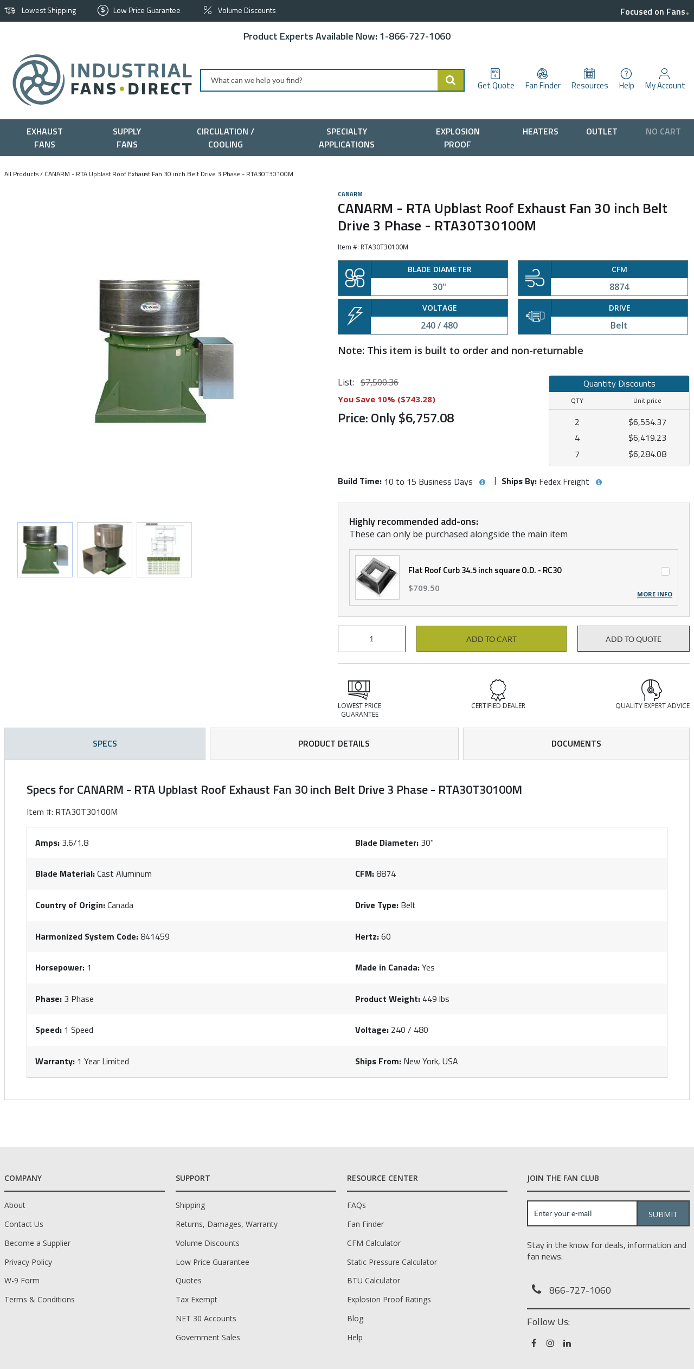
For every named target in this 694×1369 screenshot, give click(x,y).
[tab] (347, 930)
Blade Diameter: (387, 842)
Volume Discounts (208, 1243)
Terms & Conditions (39, 1299)
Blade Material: (65, 873)
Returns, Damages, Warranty (227, 1224)
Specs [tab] (105, 743)
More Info (654, 594)
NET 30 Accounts (206, 1318)
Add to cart (491, 639)
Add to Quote (633, 639)
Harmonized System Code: (86, 936)
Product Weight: (387, 998)
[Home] (97, 80)
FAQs (356, 1205)
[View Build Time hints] (482, 482)
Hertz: (367, 936)
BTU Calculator (373, 1280)
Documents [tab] (576, 743)
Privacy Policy (28, 1262)
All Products (21, 174)
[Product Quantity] (372, 639)
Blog (355, 1318)
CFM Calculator (374, 1243)
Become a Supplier (37, 1243)
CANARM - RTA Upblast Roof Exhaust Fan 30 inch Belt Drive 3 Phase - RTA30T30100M (168, 174)
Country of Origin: (70, 904)
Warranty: (55, 1061)
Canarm (350, 194)
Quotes (189, 1280)
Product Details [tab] (334, 743)
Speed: (48, 1029)
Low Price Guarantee (212, 1262)
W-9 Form (22, 1280)
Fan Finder (365, 1224)
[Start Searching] (451, 80)
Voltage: (372, 1029)
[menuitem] (47, 137)
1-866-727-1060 (415, 36)
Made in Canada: (387, 967)
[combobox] (332, 80)
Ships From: (378, 1061)
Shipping (190, 1205)
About (14, 1205)
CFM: (364, 873)
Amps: (47, 842)
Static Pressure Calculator (392, 1262)
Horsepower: (60, 967)
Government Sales (208, 1337)
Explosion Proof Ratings (389, 1299)
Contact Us (23, 1224)
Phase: (48, 998)
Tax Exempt (196, 1299)
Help (355, 1337)
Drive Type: (377, 904)
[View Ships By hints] (599, 482)
